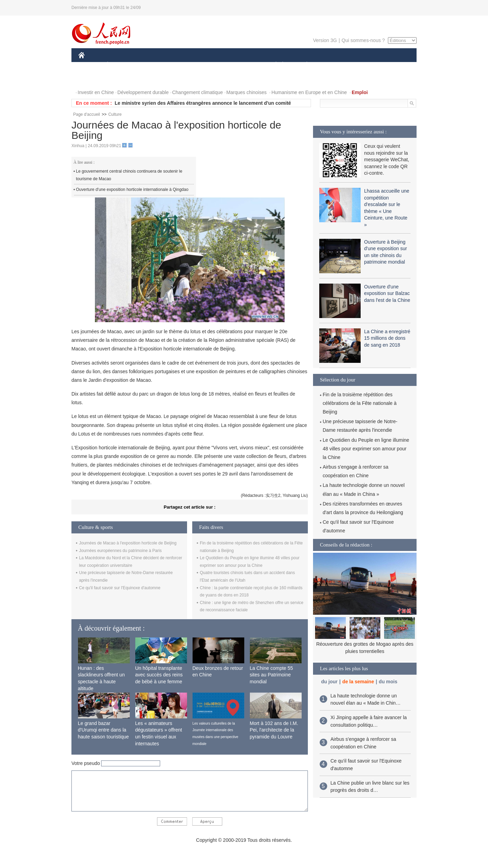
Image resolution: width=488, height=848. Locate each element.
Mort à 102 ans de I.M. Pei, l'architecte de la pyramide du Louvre (274, 730)
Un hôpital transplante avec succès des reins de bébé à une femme (159, 674)
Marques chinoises (246, 92)
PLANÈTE (303, 65)
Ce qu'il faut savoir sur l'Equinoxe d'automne (119, 587)
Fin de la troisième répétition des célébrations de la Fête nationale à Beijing (360, 403)
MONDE (151, 65)
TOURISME (360, 65)
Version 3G (325, 40)
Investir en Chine (96, 92)
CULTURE (242, 65)
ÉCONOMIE (120, 65)
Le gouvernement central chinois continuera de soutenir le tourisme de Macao (129, 175)
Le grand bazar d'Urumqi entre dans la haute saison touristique (103, 730)
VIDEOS (120, 79)
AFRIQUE (181, 65)
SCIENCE (211, 65)
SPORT (330, 65)
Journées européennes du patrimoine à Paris (120, 550)
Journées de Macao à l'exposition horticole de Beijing (127, 543)
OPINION (392, 65)
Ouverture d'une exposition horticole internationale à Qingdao (132, 189)
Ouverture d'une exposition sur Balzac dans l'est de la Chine (387, 293)
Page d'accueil (86, 114)
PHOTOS (92, 79)
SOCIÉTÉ (272, 65)
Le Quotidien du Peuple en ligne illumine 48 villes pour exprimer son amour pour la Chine (366, 448)
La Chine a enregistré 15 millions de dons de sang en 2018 (387, 338)
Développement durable (143, 92)
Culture (115, 114)
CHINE (90, 65)
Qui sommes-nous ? (363, 40)
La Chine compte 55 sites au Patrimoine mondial (271, 674)
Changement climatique (197, 92)
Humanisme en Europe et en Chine (309, 92)
